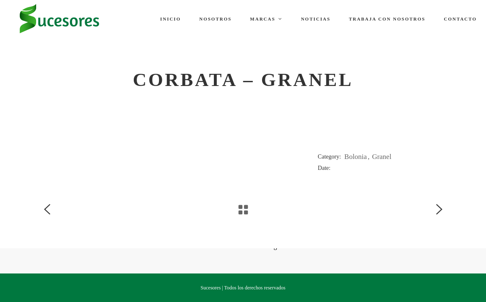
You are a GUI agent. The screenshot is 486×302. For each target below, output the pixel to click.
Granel (381, 157)
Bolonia (355, 157)
